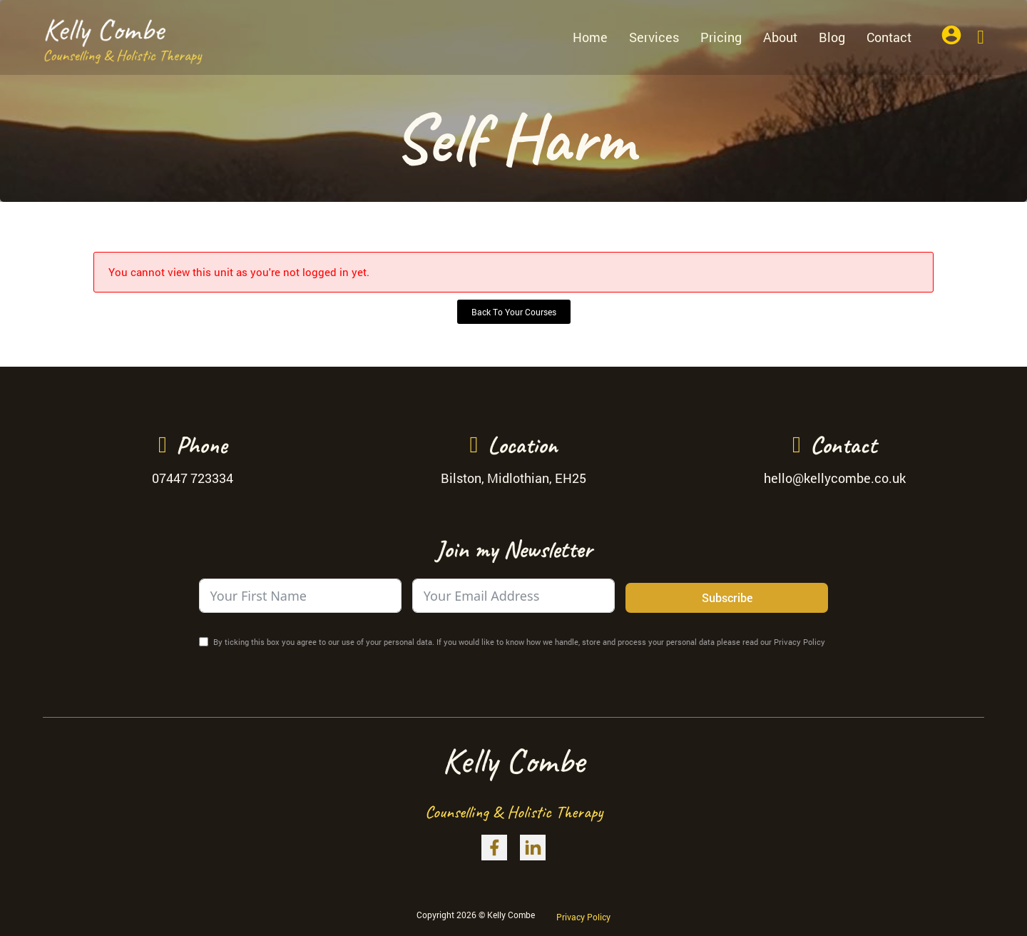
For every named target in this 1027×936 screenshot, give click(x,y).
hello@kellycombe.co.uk (835, 478)
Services (654, 37)
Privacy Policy (583, 916)
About (780, 37)
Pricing (721, 37)
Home (590, 37)
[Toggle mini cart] (980, 37)
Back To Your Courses (513, 311)
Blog (832, 37)
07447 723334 (192, 478)
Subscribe (727, 597)
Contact (889, 37)
